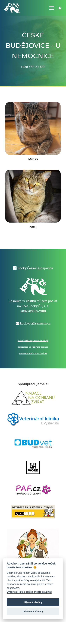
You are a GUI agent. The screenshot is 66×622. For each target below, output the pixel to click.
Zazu (33, 227)
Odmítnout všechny (33, 611)
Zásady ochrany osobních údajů (33, 340)
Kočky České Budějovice (35, 268)
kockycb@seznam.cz (35, 323)
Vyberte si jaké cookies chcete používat (29, 591)
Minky (33, 159)
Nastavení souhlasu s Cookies (33, 353)
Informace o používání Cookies (33, 346)
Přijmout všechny (33, 602)
